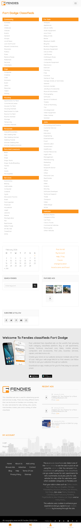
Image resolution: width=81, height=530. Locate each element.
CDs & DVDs (48, 52)
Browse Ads (10, 467)
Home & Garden (49, 86)
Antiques (47, 23)
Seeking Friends (9, 140)
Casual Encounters (10, 132)
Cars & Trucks (48, 223)
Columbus (50, 495)
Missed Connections (11, 46)
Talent (6, 91)
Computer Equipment (51, 62)
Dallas (69, 484)
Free (45, 73)
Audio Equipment (50, 30)
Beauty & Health (49, 41)
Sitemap (28, 474)
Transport (47, 199)
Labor (6, 85)
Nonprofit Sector (49, 168)
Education (47, 133)
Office (46, 170)
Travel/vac (8, 231)
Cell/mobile (8, 186)
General (7, 36)
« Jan (6, 268)
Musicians (7, 49)
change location (60, 264)
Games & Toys (49, 78)
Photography (48, 94)
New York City (51, 487)
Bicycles (46, 44)
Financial (7, 205)
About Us (18, 464)
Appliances (47, 25)
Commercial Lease (10, 103)
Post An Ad (60, 249)
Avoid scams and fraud (60, 267)
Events (6, 33)
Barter (46, 38)
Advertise (22, 467)
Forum (60, 260)
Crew (6, 77)
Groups (6, 38)
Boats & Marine (49, 215)
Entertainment (49, 138)
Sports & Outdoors (50, 99)
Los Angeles (62, 487)
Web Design (48, 205)
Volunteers (8, 65)
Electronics (47, 65)
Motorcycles (48, 228)
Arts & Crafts (48, 28)
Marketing (47, 162)
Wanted (46, 118)
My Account (60, 253)
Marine (6, 215)
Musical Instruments (50, 91)
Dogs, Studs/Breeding (12, 163)
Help (17, 471)
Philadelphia (48, 489)
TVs (45, 107)
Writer (46, 207)
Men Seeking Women (11, 137)
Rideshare (7, 60)
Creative (7, 75)
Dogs (6, 158)
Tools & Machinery (50, 105)
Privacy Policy (15, 474)
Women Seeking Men (11, 142)
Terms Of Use (28, 471)
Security (46, 189)
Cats (5, 155)
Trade (46, 197)
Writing (6, 93)
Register (6, 446)
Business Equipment (51, 49)
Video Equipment (50, 113)
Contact (32, 467)
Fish (5, 168)
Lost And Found (9, 44)
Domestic (7, 80)
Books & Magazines (50, 46)
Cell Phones (48, 54)
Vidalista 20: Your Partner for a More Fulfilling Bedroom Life (64, 397)
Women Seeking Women (12, 145)
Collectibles (48, 60)
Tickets (46, 102)
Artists (6, 25)
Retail (46, 181)
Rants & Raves (9, 57)
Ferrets (6, 166)
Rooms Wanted (9, 117)
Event (6, 83)
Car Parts (47, 220)
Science (46, 186)
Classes (7, 30)
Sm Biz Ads (8, 229)
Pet (5, 221)
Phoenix (64, 489)
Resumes (7, 88)
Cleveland (71, 492)
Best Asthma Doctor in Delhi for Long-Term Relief (65, 424)
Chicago (71, 487)
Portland (70, 495)
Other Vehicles (49, 230)
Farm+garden (9, 202)
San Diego (49, 492)
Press (6, 54)
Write (6, 234)
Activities (7, 23)
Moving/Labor (9, 218)
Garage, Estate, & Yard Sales (54, 81)
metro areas (50, 466)
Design (46, 130)
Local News (8, 41)
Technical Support (50, 194)
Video (46, 202)
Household (8, 207)
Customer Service (50, 128)
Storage (7, 119)
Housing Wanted (10, 109)
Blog (10, 471)
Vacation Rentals (10, 125)
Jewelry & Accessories (51, 89)
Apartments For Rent (11, 101)
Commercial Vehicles (51, 225)
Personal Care (49, 175)
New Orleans (59, 497)
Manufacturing (49, 160)
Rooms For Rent (10, 114)
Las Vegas (68, 497)
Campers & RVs (49, 217)
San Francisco (60, 495)
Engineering (48, 136)
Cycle (6, 194)
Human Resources (50, 152)
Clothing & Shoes (50, 57)
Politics (6, 52)
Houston (56, 489)
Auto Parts (47, 33)
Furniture (47, 75)
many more (59, 500)
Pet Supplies (8, 174)
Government (48, 146)
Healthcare (47, 149)
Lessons (7, 213)
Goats (6, 171)
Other (46, 173)
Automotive (8, 181)
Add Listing (30, 464)
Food (45, 141)
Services (7, 62)
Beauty (6, 184)
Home (9, 464)
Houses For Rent (10, 106)
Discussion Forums (10, 197)
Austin (74, 484)
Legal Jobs (47, 154)
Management (48, 157)
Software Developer (51, 191)
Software (47, 97)
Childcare (7, 28)
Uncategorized (49, 110)
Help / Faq (60, 257)
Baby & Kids (48, 36)
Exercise (46, 68)
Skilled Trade (8, 226)
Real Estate (48, 178)
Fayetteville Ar (47, 497)
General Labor (49, 144)
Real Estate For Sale (11, 111)
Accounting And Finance (52, 125)
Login (5, 443)
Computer (7, 72)
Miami (64, 492)
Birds (6, 152)
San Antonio (72, 489)
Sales (45, 183)
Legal (6, 210)
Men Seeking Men (10, 134)
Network (47, 165)
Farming (47, 70)
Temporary (8, 122)
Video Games (48, 115)
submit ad (55, 468)
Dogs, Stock (8, 160)
